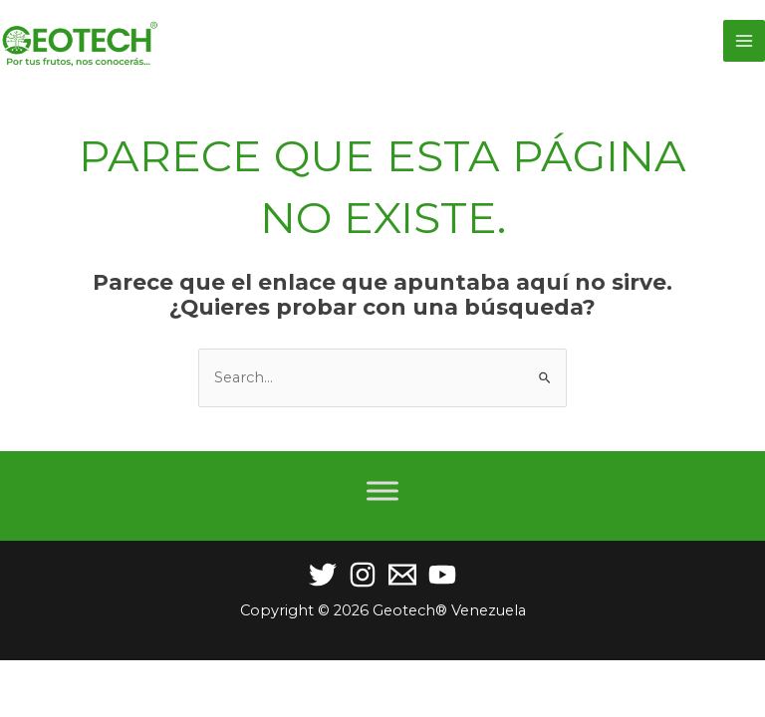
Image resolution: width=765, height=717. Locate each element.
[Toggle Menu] (382, 490)
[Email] (402, 575)
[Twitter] (323, 575)
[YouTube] (442, 575)
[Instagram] (363, 575)
